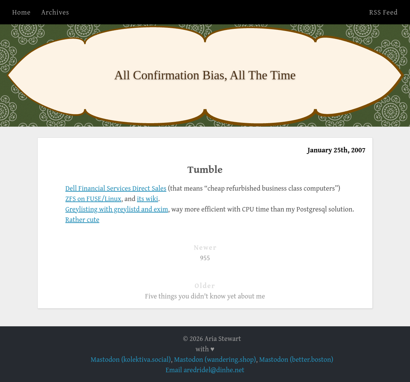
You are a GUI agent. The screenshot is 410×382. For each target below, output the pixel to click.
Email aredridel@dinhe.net (205, 370)
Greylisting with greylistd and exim (117, 209)
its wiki (147, 198)
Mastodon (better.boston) (296, 359)
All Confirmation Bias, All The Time (205, 75)
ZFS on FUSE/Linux (93, 198)
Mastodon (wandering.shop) (215, 359)
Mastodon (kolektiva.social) (131, 359)
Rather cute (82, 219)
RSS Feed (383, 12)
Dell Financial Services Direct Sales (116, 188)
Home (21, 12)
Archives (55, 12)
